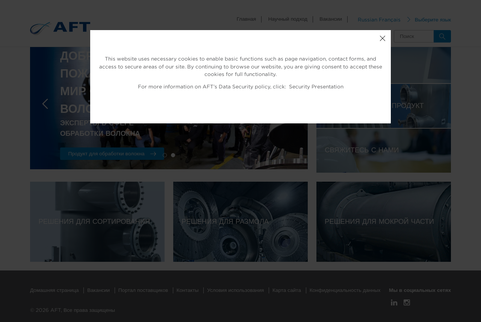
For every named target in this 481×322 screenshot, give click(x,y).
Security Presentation (316, 87)
